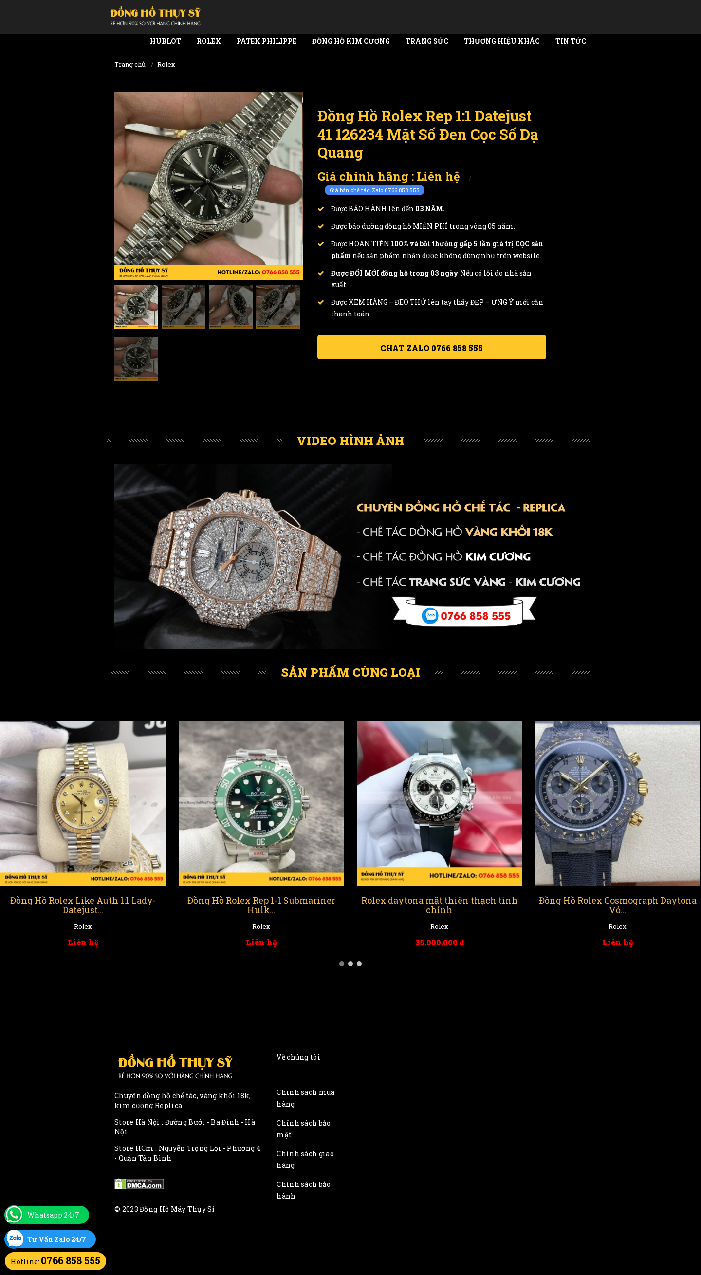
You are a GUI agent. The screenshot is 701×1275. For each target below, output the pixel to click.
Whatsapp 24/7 (53, 1215)
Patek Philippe (266, 41)
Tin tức (570, 41)
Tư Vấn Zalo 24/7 (56, 1239)
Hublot (165, 41)
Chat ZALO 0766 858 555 (431, 348)
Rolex (209, 41)
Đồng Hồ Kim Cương (351, 41)
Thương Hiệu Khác (502, 41)
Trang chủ (130, 64)
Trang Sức (427, 41)
